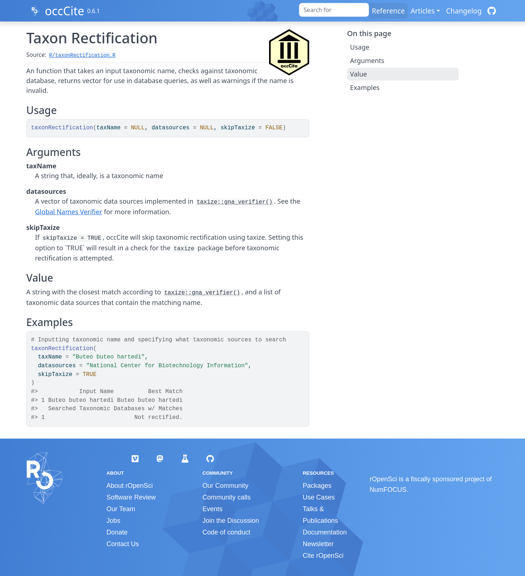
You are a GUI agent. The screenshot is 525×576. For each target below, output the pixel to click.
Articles (423, 11)
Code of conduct (226, 532)
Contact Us (122, 544)
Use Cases (319, 497)
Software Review (131, 497)
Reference (388, 11)
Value (358, 74)
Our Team (120, 509)
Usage (359, 47)
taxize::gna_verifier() (234, 202)
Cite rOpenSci (323, 555)
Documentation (325, 532)
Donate (117, 532)
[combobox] (334, 10)
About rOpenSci (129, 485)
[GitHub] (492, 11)
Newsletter (318, 544)
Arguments (367, 60)
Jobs (113, 520)
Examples (365, 87)
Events (212, 509)
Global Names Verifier (68, 211)
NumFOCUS (388, 489)
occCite (64, 10)
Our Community (225, 485)
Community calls (226, 497)
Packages (317, 485)
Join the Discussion (230, 520)
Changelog (464, 11)
